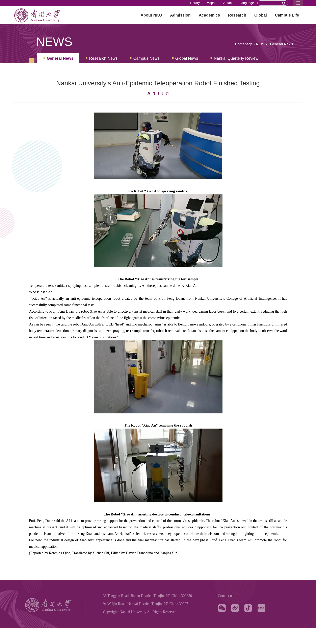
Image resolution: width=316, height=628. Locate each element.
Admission (180, 15)
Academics (209, 15)
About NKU (151, 15)
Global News (186, 58)
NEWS (261, 44)
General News (281, 44)
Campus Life (287, 15)
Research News (103, 58)
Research (237, 15)
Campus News (146, 58)
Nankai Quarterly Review (236, 58)
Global (260, 15)
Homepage (244, 44)
